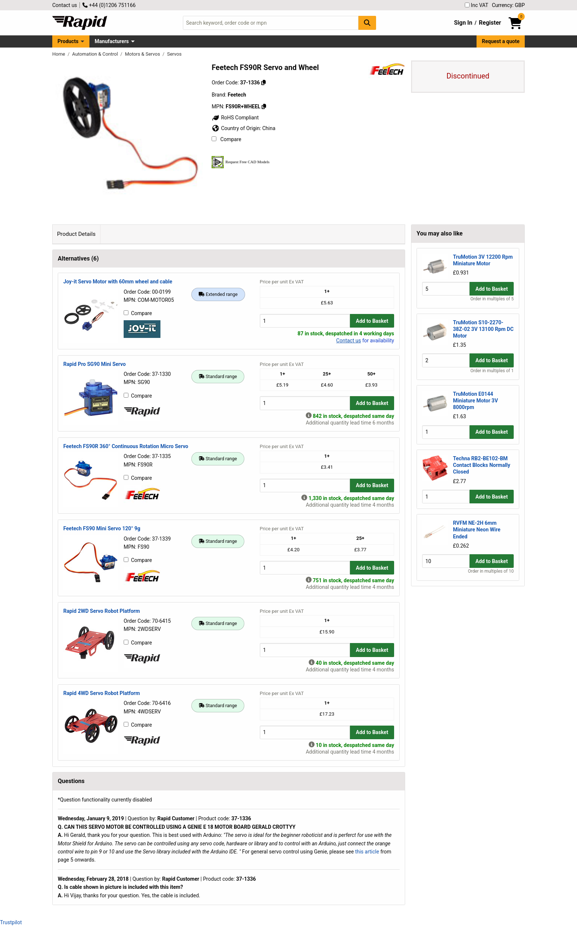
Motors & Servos (143, 54)
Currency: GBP (508, 5)
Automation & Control (95, 54)
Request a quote (501, 41)
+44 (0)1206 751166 (108, 5)
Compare (226, 139)
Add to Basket (372, 321)
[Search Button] (367, 22)
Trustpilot (11, 922)
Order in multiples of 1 (492, 370)
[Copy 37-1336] (263, 82)
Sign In (463, 22)
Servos (174, 54)
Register (490, 22)
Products (67, 41)
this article (367, 852)
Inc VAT (476, 5)
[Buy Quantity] (305, 321)
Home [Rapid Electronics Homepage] (59, 54)
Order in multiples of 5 (492, 298)
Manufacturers (112, 41)
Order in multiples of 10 (491, 571)
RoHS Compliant (235, 118)
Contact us (64, 5)
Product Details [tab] (76, 234)
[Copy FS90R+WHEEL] (264, 106)
